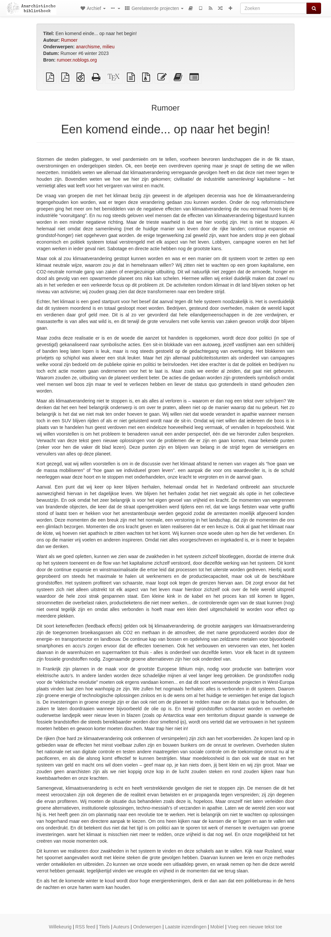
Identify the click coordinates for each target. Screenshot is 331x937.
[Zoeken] (273, 8)
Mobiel (217, 926)
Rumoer (69, 40)
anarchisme (88, 46)
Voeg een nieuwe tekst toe (255, 926)
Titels (104, 926)
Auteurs (121, 926)
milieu (108, 46)
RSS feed (85, 926)
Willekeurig (60, 926)
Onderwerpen (147, 926)
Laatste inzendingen (185, 926)
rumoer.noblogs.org (77, 60)
